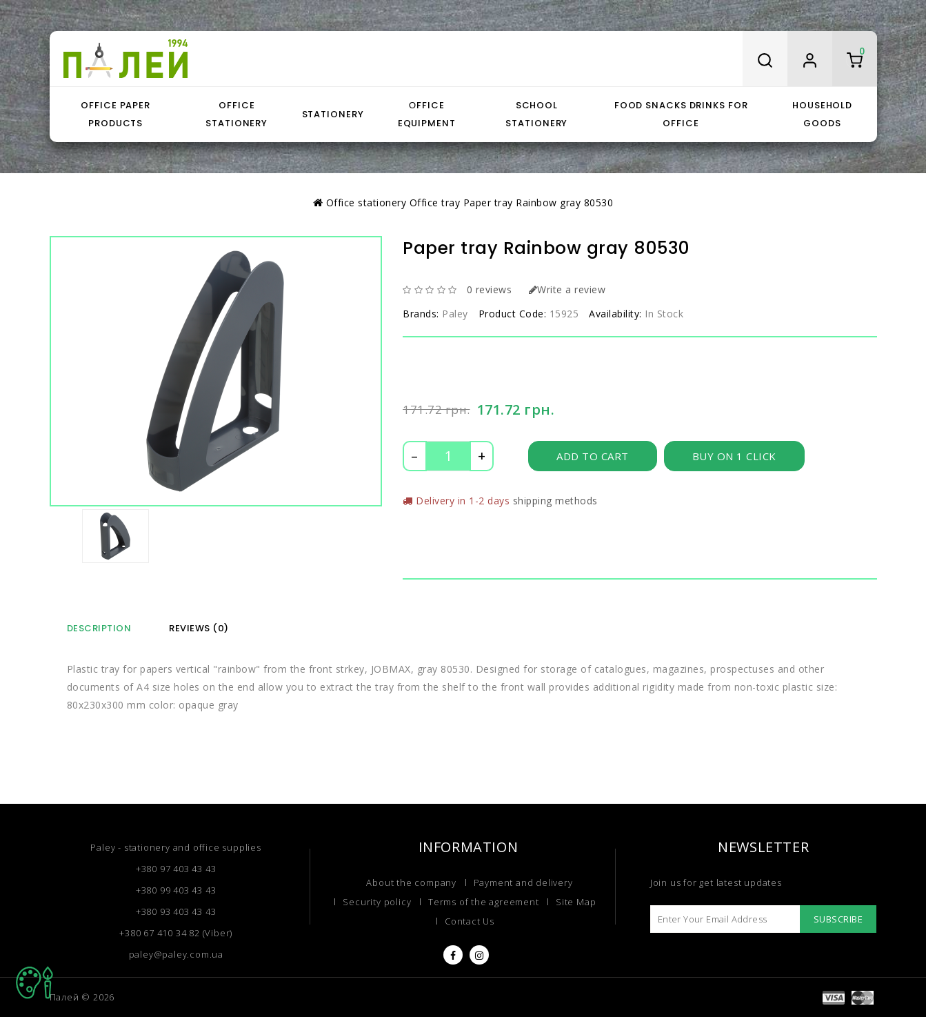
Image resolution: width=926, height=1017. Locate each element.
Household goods (822, 114)
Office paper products (115, 114)
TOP (34, 982)
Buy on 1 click (734, 456)
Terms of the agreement (483, 902)
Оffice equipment (427, 114)
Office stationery (236, 114)
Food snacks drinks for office (681, 114)
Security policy (377, 902)
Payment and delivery (523, 882)
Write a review (567, 289)
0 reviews (489, 289)
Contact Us (469, 921)
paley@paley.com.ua (176, 954)
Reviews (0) (199, 628)
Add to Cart (592, 456)
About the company (411, 882)
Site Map (576, 902)
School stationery (536, 114)
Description (99, 628)
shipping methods (555, 500)
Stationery (333, 114)
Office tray (435, 202)
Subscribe (838, 919)
